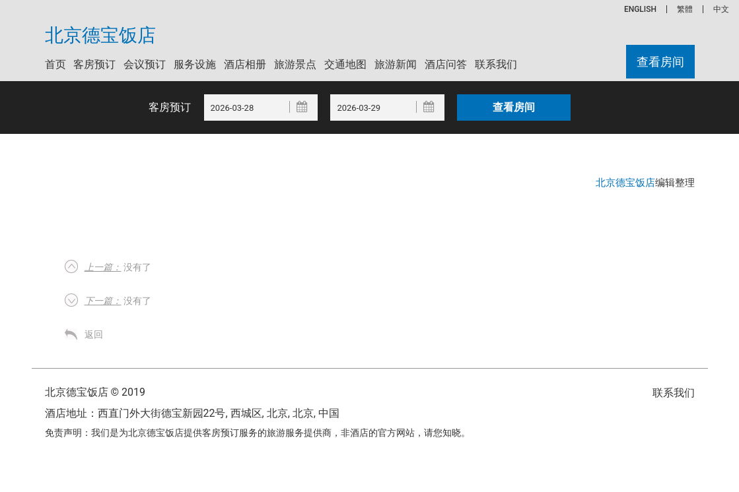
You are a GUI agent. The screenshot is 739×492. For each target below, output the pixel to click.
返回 (94, 334)
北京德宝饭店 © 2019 (95, 392)
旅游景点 (295, 64)
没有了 (118, 267)
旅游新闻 (395, 64)
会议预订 (144, 64)
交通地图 (345, 64)
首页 (55, 64)
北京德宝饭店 (100, 35)
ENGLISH (640, 9)
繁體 (685, 9)
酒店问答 (446, 64)
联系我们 (496, 64)
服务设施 (195, 64)
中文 (721, 9)
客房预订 (94, 64)
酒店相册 (245, 64)
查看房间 (660, 62)
